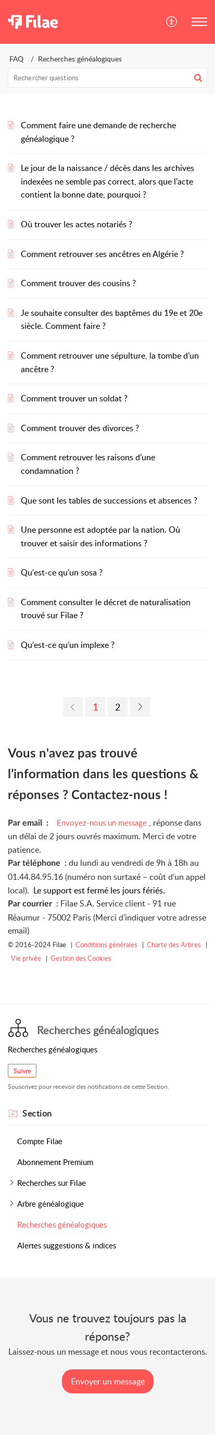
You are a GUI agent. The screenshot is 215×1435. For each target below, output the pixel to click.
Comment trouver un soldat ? (74, 398)
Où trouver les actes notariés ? (76, 224)
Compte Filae (39, 1141)
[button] (172, 22)
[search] (107, 78)
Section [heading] (37, 1113)
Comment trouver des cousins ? (78, 283)
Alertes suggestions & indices (66, 1245)
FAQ (16, 59)
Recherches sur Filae (51, 1183)
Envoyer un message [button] (108, 1381)
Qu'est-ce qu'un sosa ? (62, 572)
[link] (73, 707)
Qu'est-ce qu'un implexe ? (68, 645)
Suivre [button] (22, 1070)
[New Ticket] (108, 1381)
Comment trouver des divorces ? (80, 428)
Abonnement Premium (55, 1162)
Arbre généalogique (50, 1203)
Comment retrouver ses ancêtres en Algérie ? (102, 254)
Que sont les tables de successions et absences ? (109, 500)
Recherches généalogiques (62, 1224)
